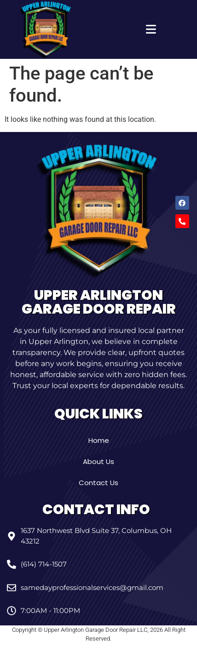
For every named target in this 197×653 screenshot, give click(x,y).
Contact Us (98, 482)
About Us (98, 461)
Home (98, 440)
